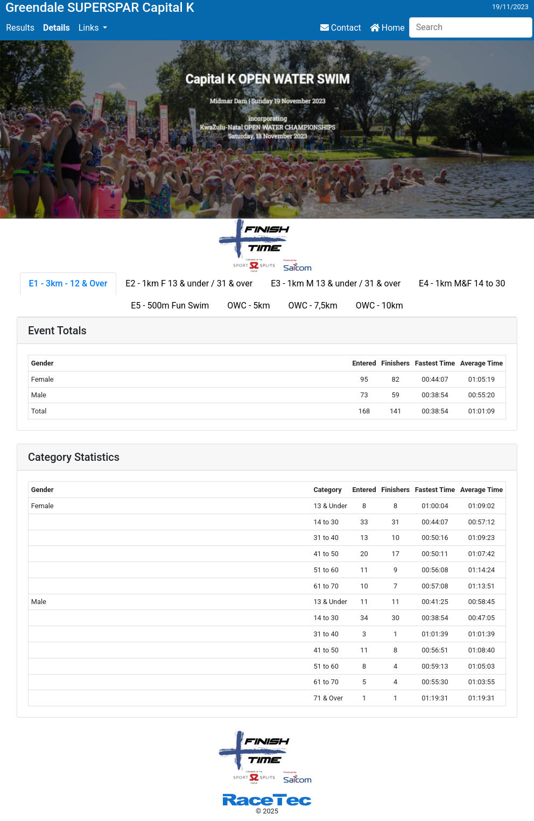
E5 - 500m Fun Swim (170, 305)
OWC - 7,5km (312, 305)
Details (56, 28)
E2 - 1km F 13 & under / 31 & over (188, 283)
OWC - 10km (379, 305)
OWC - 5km (248, 305)
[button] (93, 28)
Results (20, 28)
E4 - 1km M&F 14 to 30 (462, 283)
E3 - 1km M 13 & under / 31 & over (335, 283)
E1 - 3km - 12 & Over (68, 283)
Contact (340, 28)
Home (387, 28)
